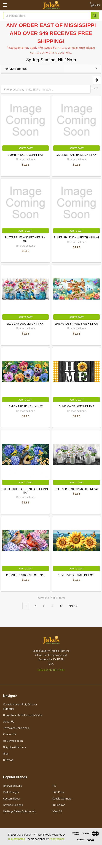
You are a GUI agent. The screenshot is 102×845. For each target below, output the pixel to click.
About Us (8, 721)
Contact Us (10, 734)
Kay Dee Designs (13, 804)
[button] (97, 80)
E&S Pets (58, 792)
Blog (6, 753)
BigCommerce (16, 838)
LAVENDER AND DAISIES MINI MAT (76, 154)
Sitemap (8, 759)
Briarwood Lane (12, 785)
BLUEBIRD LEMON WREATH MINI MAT (76, 237)
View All (57, 811)
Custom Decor (11, 798)
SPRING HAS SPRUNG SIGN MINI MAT (76, 323)
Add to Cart (25, 148)
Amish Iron (58, 804)
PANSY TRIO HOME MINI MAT (26, 406)
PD (54, 785)
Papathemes (57, 838)
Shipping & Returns (14, 747)
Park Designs (11, 792)
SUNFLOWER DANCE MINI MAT (76, 575)
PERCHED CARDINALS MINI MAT (25, 575)
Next (74, 606)
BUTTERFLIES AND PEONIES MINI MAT (25, 239)
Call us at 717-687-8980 (51, 669)
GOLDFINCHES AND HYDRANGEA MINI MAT (25, 490)
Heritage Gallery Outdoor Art (19, 811)
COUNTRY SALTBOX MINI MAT (25, 154)
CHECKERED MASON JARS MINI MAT (76, 489)
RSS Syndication (13, 740)
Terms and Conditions (16, 727)
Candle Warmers (61, 798)
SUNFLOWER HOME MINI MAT (76, 406)
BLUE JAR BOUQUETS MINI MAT (25, 323)
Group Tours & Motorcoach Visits (22, 715)
